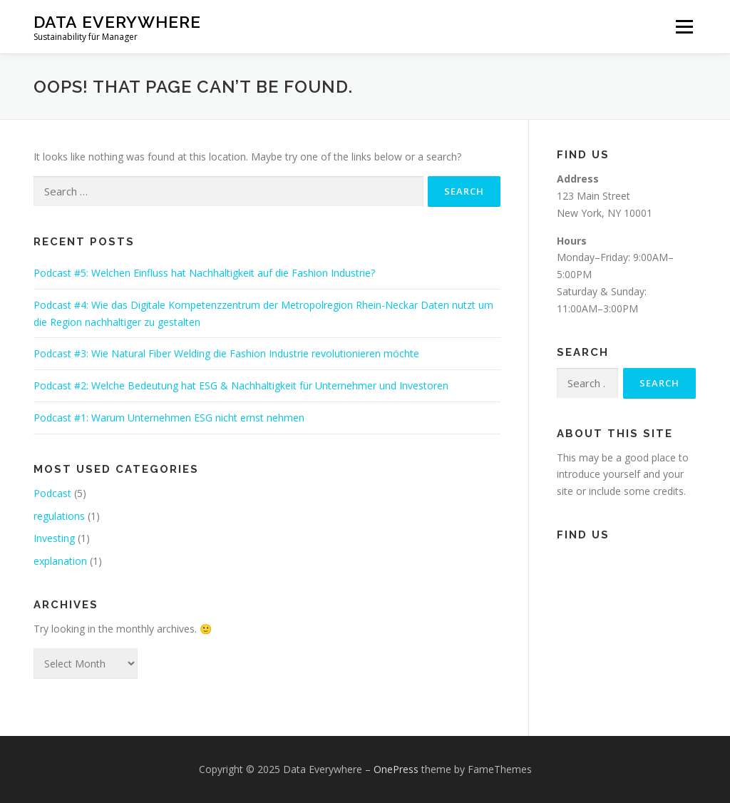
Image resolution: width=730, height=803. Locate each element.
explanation (60, 561)
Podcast (52, 493)
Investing (54, 538)
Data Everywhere (117, 21)
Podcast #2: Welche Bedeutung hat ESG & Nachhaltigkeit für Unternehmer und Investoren (241, 385)
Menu (684, 27)
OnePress (396, 769)
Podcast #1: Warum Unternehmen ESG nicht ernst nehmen (169, 417)
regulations (59, 516)
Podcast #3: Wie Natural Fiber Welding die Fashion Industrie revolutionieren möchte (226, 353)
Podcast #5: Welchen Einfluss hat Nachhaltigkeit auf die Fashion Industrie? (204, 273)
